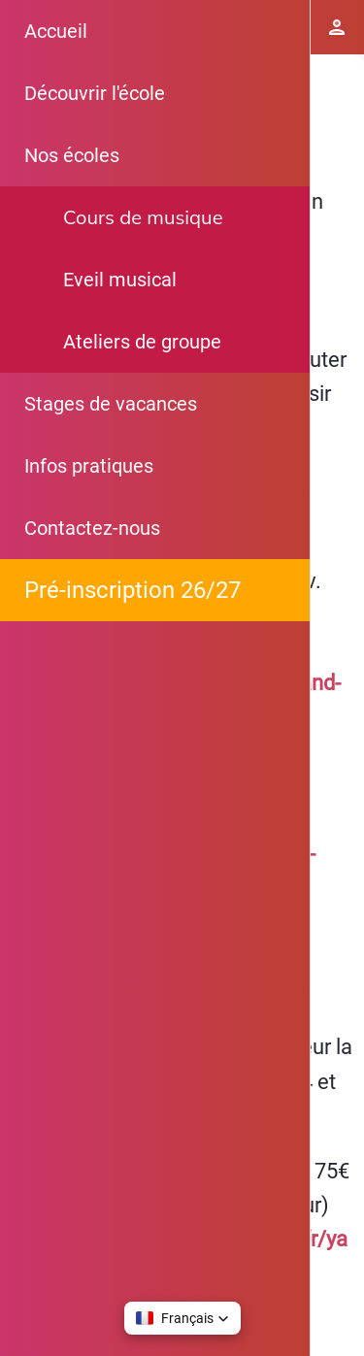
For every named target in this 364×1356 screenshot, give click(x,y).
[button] (182, 1318)
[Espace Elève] (337, 27)
